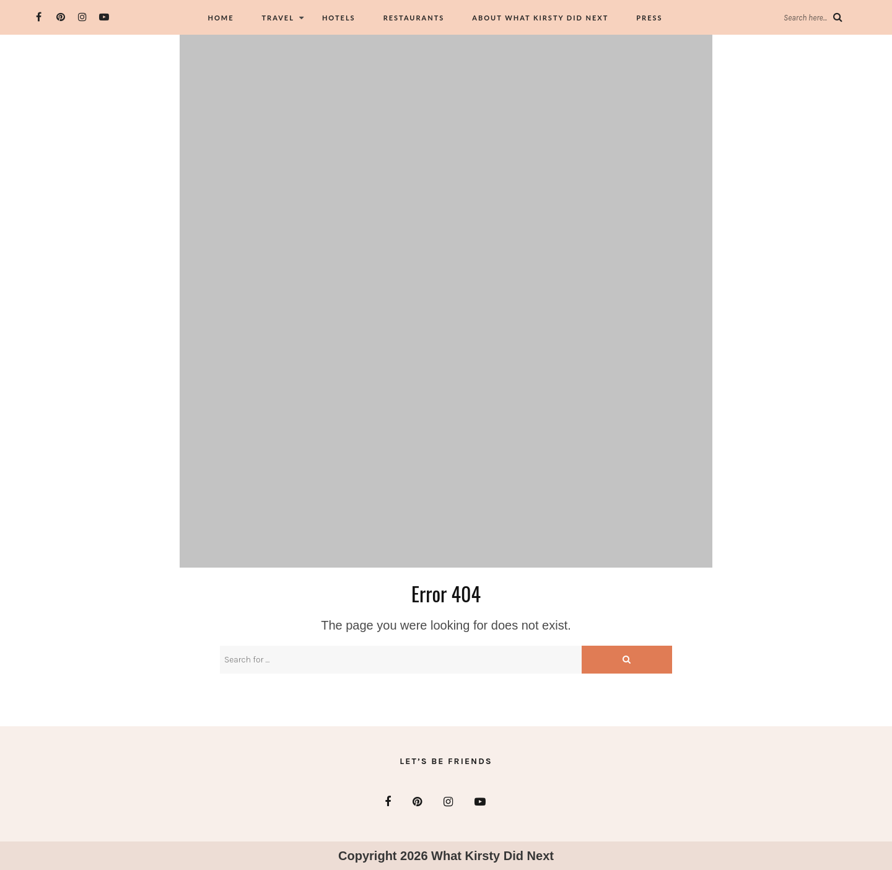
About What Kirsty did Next (540, 18)
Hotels (339, 18)
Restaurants (414, 18)
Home (221, 18)
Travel (278, 18)
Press (649, 18)
